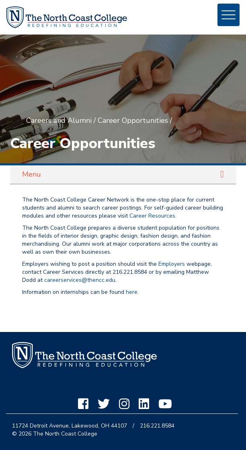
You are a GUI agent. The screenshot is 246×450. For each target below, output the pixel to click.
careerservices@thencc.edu (79, 280)
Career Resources (152, 216)
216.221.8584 (157, 426)
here (131, 292)
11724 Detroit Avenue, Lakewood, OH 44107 (69, 426)
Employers (171, 264)
